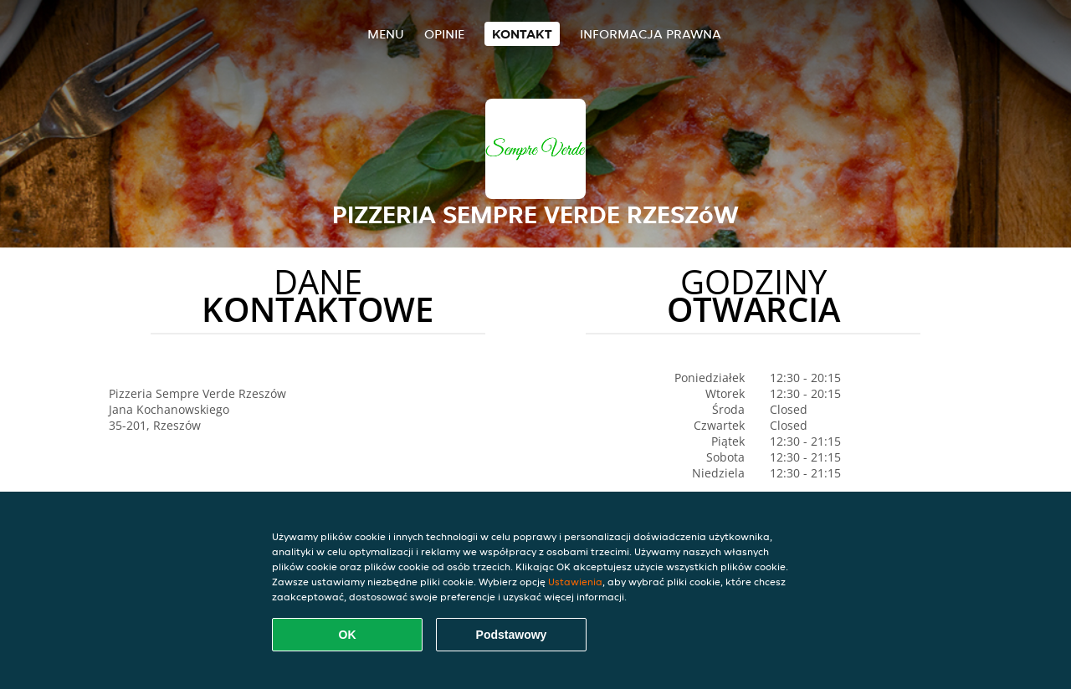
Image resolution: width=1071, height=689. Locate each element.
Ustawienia (575, 581)
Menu (385, 34)
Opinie (444, 34)
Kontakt (522, 34)
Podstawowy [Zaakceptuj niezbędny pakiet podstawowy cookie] (511, 634)
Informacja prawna (650, 34)
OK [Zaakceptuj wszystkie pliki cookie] (347, 634)
